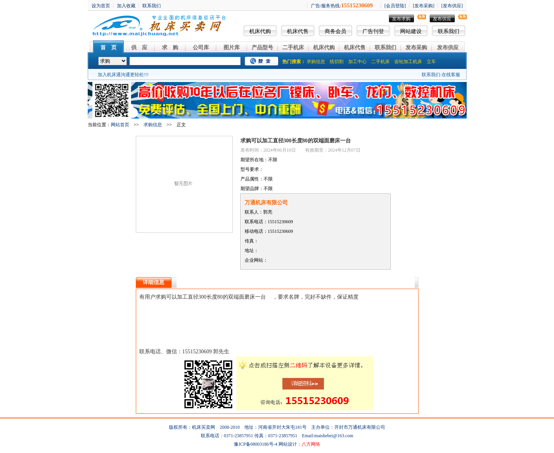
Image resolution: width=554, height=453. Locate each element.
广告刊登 (373, 31)
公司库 (201, 47)
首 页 (108, 47)
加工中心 (357, 61)
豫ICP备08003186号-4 (255, 444)
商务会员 (335, 31)
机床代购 (260, 31)
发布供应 (442, 19)
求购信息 (316, 61)
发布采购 (416, 47)
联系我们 (448, 31)
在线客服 (451, 74)
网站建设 (411, 31)
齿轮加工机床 (408, 61)
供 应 (139, 47)
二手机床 (293, 47)
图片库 (232, 47)
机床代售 (298, 31)
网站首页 (120, 124)
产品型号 (262, 47)
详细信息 (153, 282)
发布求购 (401, 19)
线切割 (337, 61)
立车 (431, 61)
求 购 (170, 47)
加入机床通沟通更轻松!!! (123, 74)
